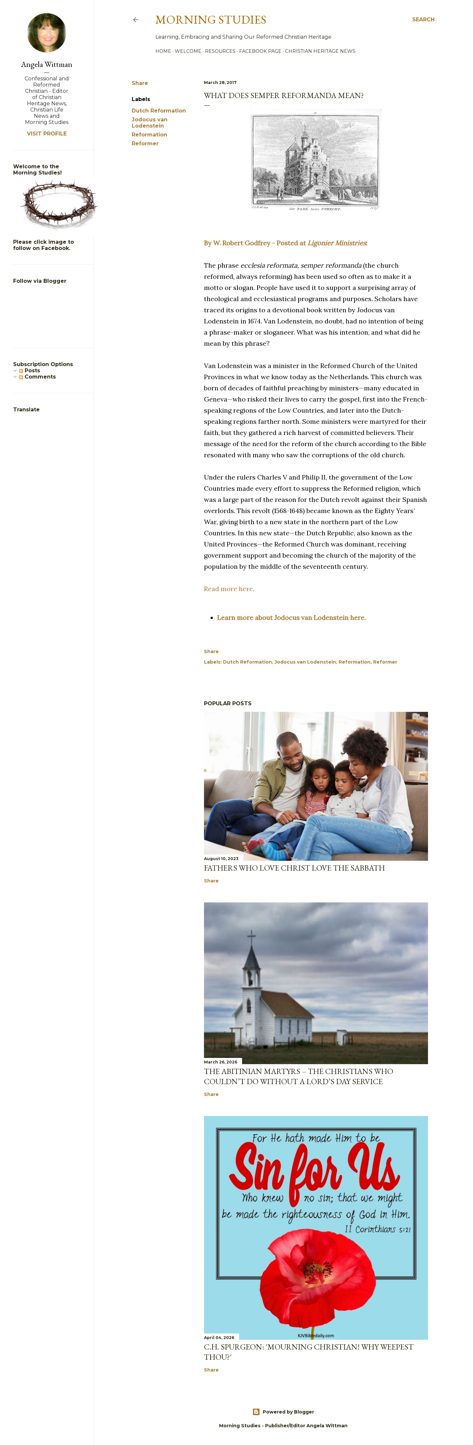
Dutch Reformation (159, 111)
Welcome (188, 51)
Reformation (149, 135)
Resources (220, 51)
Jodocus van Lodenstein (150, 122)
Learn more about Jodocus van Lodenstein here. (291, 617)
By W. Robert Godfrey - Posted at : (285, 243)
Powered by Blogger (283, 1412)
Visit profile (47, 134)
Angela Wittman (46, 64)
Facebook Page (260, 51)
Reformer (145, 143)
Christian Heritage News (320, 51)
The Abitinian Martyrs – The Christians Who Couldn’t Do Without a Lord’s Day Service (298, 1076)
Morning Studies (210, 19)
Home (163, 51)
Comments (37, 377)
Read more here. (229, 589)
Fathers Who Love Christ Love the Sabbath (294, 868)
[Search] (423, 20)
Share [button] (140, 83)
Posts (29, 370)
